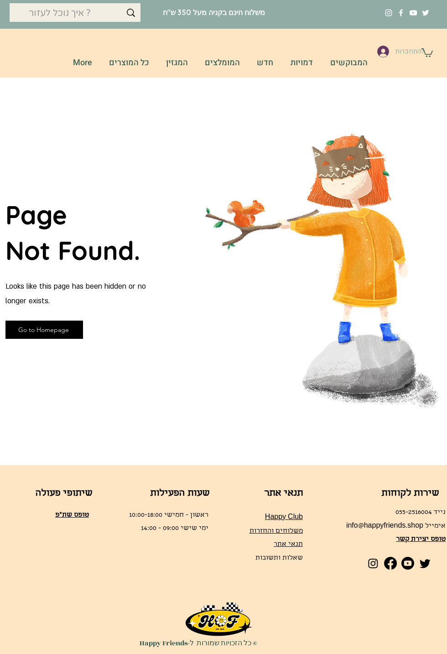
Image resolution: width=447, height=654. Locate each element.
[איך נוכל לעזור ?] (75, 13)
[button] (427, 52)
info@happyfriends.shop (384, 526)
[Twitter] (425, 12)
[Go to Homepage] (44, 330)
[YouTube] (413, 12)
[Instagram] (388, 12)
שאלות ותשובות (279, 558)
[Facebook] (400, 12)
